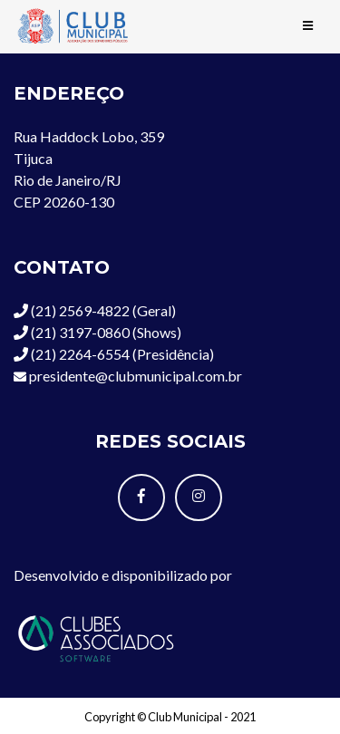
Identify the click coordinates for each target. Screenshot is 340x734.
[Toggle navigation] (307, 26)
